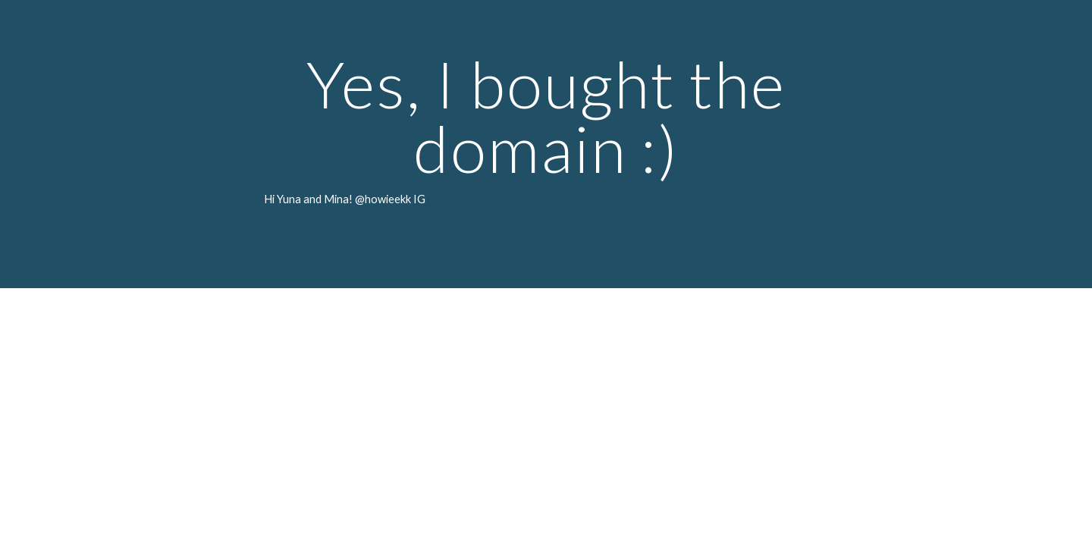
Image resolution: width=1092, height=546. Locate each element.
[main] (546, 144)
